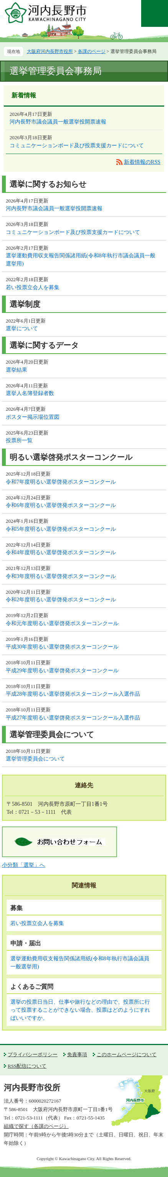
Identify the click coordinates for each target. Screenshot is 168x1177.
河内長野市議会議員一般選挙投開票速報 (58, 122)
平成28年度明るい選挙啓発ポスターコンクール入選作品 (73, 694)
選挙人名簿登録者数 (30, 393)
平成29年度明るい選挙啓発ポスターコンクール (62, 670)
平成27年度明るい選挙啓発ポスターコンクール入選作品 (73, 718)
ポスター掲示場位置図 (32, 417)
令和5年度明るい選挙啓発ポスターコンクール (61, 529)
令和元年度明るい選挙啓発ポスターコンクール (62, 623)
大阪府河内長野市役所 (50, 51)
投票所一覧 (19, 440)
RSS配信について (27, 1066)
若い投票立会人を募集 (32, 287)
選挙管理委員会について (35, 759)
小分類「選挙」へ (23, 865)
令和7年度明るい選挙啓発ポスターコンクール (61, 482)
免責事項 (77, 1054)
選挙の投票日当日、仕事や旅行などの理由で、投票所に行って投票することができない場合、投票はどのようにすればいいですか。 (80, 1010)
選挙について (22, 328)
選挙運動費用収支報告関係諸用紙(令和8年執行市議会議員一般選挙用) (80, 260)
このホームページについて (126, 1054)
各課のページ (91, 51)
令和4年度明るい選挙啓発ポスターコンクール (61, 552)
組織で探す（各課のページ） (36, 1126)
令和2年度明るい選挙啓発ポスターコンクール (61, 599)
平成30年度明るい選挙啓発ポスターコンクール (62, 647)
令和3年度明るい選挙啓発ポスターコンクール (61, 576)
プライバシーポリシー (33, 1054)
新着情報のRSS (142, 162)
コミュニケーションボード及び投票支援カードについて (77, 145)
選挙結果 (16, 370)
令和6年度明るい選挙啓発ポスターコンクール (61, 505)
